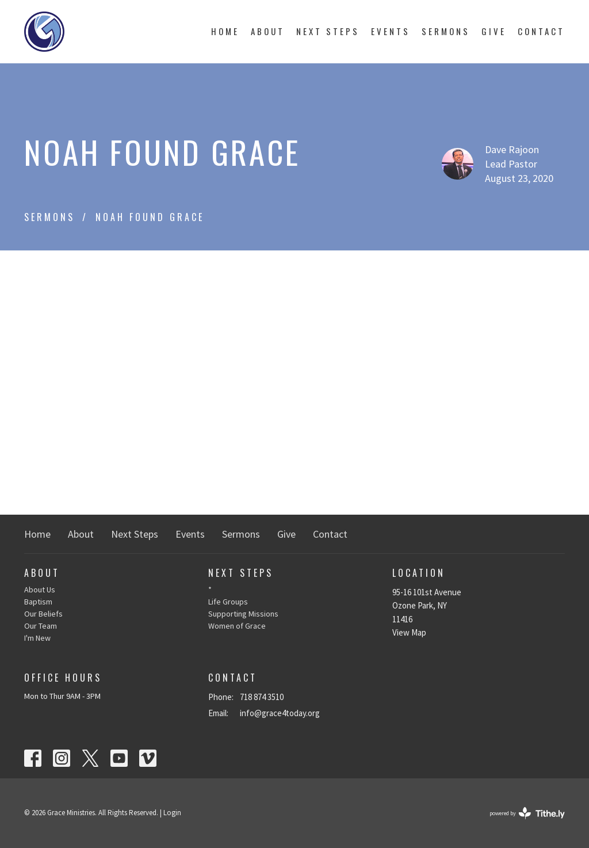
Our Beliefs (43, 614)
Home (225, 31)
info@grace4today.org (280, 713)
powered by (527, 813)
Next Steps (327, 31)
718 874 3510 (262, 696)
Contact (541, 31)
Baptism (38, 601)
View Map (409, 632)
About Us (39, 589)
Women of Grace (237, 626)
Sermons (446, 31)
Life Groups (228, 601)
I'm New (37, 638)
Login (172, 812)
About (268, 31)
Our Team (40, 626)
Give (493, 31)
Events (390, 31)
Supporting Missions (243, 614)
